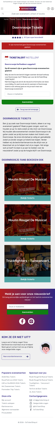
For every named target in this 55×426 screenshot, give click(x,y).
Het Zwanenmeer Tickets (11, 386)
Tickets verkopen (8, 403)
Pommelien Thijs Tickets (11, 390)
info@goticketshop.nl (41, 400)
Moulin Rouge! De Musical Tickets (41, 377)
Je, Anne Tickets (35, 392)
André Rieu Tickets (8, 377)
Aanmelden (27, 102)
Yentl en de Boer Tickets (38, 389)
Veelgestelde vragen (40, 403)
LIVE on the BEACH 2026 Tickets (14, 383)
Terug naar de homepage (27, 109)
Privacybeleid (7, 413)
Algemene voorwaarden (10, 410)
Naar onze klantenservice (15, 356)
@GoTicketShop (39, 406)
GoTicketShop (38, 410)
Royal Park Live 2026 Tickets (12, 380)
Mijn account (6, 400)
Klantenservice (7, 406)
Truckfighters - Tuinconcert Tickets (39, 384)
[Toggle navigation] (9, 8)
